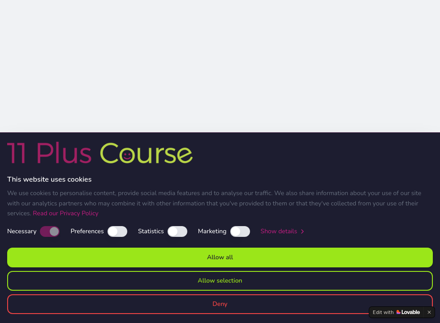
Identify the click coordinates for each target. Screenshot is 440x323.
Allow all (220, 257)
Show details (283, 231)
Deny (219, 304)
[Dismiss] (429, 312)
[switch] (50, 231)
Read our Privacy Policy (65, 213)
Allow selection (220, 280)
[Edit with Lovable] (396, 312)
